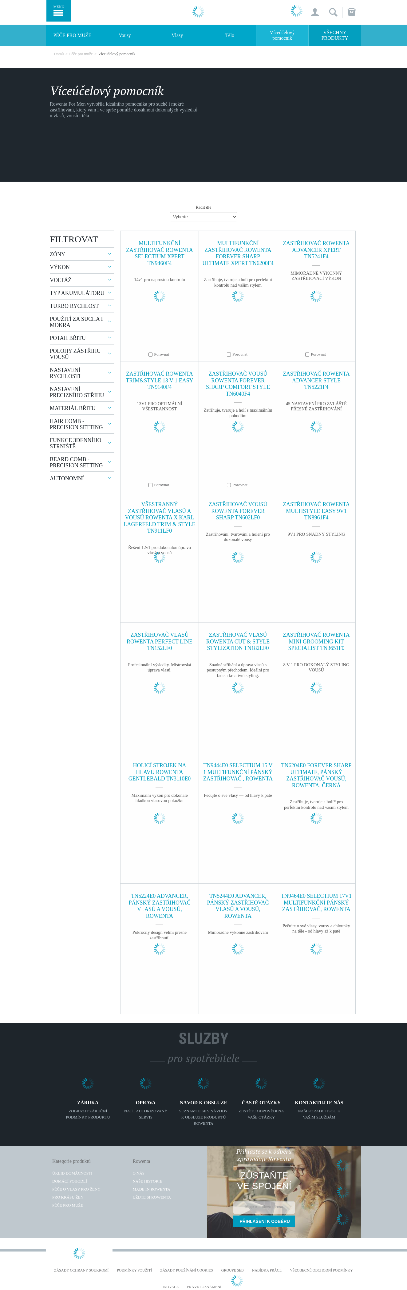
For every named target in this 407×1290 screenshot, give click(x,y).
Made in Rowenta (151, 1189)
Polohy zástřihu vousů (75, 354)
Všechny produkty (335, 35)
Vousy (125, 35)
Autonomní (67, 478)
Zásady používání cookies (186, 1270)
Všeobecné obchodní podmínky (321, 1270)
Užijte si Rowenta (151, 1197)
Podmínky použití (134, 1270)
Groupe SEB (232, 1270)
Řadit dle (203, 207)
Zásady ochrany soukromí (81, 1270)
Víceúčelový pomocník (282, 35)
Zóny (57, 254)
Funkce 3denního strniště (75, 443)
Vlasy (177, 35)
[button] (315, 12)
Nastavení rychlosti (65, 373)
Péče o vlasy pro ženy (76, 1189)
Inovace (171, 1287)
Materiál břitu (73, 408)
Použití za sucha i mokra (76, 322)
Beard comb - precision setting (76, 462)
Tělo (229, 35)
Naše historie (147, 1181)
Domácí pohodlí (69, 1181)
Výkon (60, 267)
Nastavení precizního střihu (77, 392)
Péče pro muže (72, 35)
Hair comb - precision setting (76, 424)
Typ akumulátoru (77, 293)
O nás (138, 1173)
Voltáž (60, 280)
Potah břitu (68, 338)
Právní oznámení (204, 1287)
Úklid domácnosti (72, 1173)
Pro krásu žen (67, 1197)
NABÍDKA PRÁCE (267, 1270)
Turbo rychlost (74, 306)
